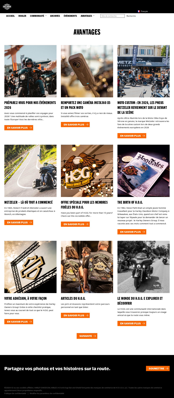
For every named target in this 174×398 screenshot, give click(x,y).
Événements (70, 15)
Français (142, 11)
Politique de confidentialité (15, 393)
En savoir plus (17, 127)
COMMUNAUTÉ (38, 15)
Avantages (87, 15)
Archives (55, 15)
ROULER (22, 15)
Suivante (85, 336)
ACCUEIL (10, 15)
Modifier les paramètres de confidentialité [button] (47, 393)
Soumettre (156, 368)
